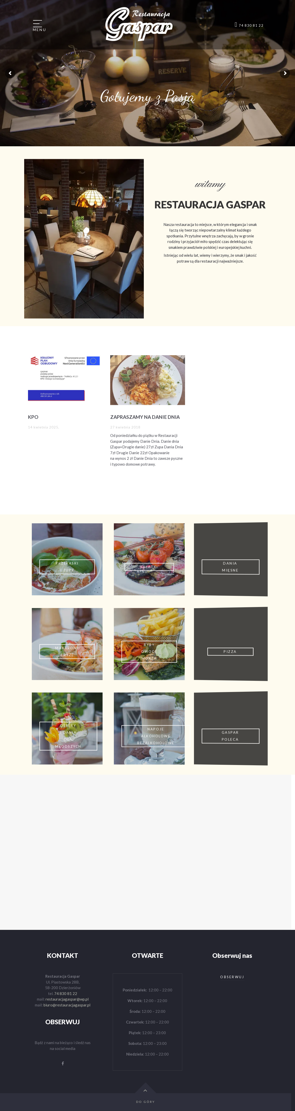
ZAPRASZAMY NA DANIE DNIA (144, 412)
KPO (33, 412)
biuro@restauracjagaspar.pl (67, 1005)
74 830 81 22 (65, 993)
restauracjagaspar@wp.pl (67, 999)
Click (66, 559)
